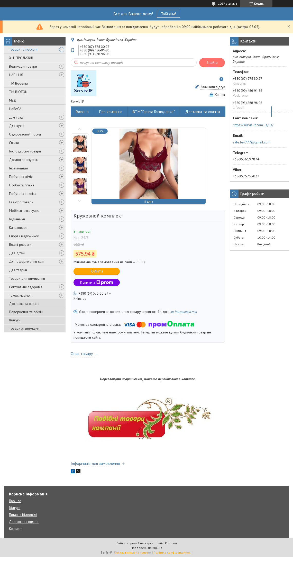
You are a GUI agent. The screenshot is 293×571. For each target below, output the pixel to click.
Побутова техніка (22, 193)
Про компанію (110, 112)
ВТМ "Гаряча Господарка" (154, 112)
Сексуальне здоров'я (25, 287)
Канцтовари (18, 227)
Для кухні (16, 125)
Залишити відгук (212, 87)
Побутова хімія (21, 176)
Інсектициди (18, 168)
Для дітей (17, 253)
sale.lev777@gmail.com (251, 142)
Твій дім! (168, 13)
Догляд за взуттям (24, 159)
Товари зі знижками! (25, 328)
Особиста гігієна (21, 185)
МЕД (12, 100)
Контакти (15, 529)
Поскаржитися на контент (132, 552)
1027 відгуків (227, 3)
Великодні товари (23, 66)
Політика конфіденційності (173, 552)
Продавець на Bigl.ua (146, 548)
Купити (97, 271)
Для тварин (18, 270)
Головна (82, 112)
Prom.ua (171, 543)
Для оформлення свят (26, 261)
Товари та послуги (23, 49)
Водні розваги (20, 244)
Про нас (15, 501)
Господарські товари (25, 151)
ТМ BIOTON (18, 91)
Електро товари (21, 202)
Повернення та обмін (26, 312)
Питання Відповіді (23, 515)
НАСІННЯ (16, 74)
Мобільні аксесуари (24, 210)
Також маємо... (21, 295)
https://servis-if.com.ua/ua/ (253, 125)
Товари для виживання (27, 278)
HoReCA (15, 108)
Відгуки (15, 320)
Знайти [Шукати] (212, 63)
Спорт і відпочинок (24, 236)
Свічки (14, 142)
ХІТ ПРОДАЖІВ (21, 58)
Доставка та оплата (24, 303)
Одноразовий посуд (25, 134)
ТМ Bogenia (18, 83)
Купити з (96, 282)
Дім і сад (16, 117)
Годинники (17, 219)
